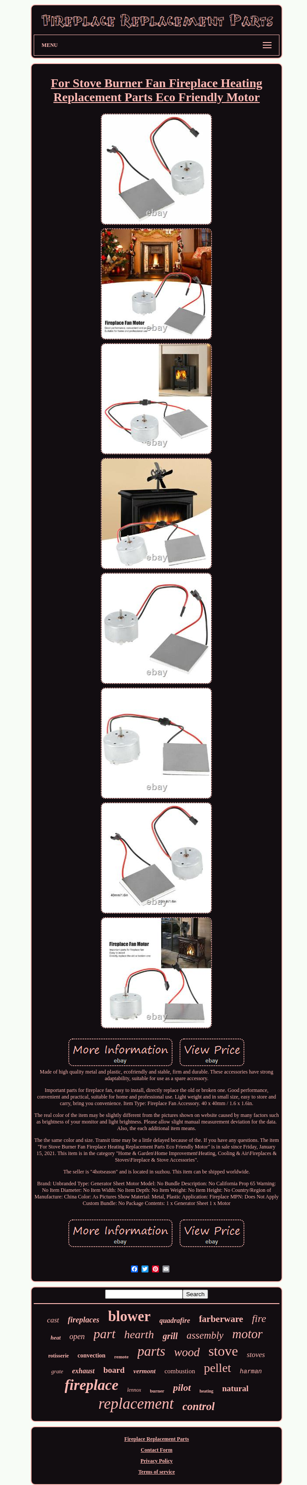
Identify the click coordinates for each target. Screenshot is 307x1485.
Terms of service (156, 1472)
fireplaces (83, 1319)
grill (169, 1336)
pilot (182, 1387)
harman (251, 1371)
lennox (134, 1390)
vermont (145, 1371)
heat (55, 1337)
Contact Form (156, 1450)
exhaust (83, 1371)
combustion (179, 1371)
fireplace (92, 1385)
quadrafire (174, 1320)
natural (235, 1388)
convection (92, 1355)
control (199, 1406)
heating (207, 1391)
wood (187, 1352)
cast (53, 1320)
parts (152, 1351)
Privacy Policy (157, 1461)
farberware (221, 1319)
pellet (217, 1368)
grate (57, 1371)
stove (223, 1351)
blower (129, 1316)
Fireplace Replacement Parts (156, 1439)
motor (247, 1334)
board (114, 1370)
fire (259, 1318)
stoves (256, 1354)
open (77, 1336)
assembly (205, 1335)
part (105, 1333)
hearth (139, 1334)
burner (157, 1390)
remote (121, 1356)
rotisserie (58, 1356)
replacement (136, 1403)
